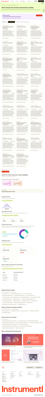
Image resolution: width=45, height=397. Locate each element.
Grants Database (23, 1)
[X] (38, 395)
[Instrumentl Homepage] (5, 1)
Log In (35, 1)
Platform (12, 1)
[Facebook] (35, 395)
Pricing (17, 1)
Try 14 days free (41, 1)
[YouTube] (40, 395)
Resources (30, 1)
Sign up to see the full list (5, 171)
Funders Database (30, 367)
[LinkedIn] (42, 395)
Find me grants (39, 15)
